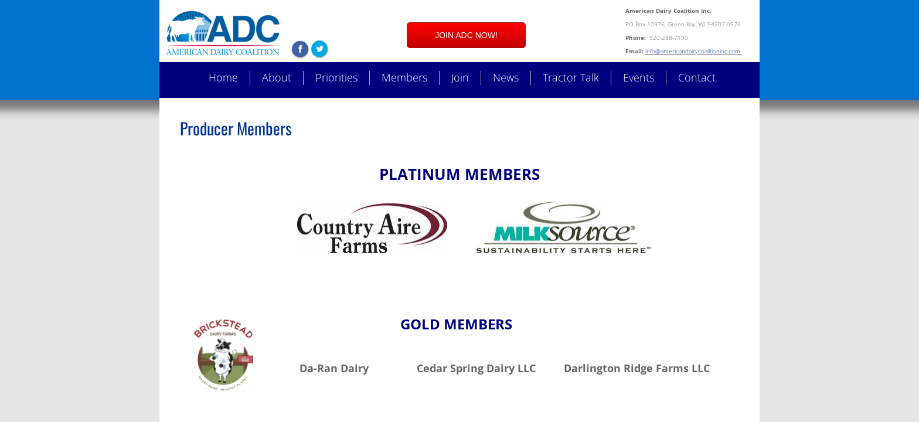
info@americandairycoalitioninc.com (693, 51)
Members (404, 77)
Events (638, 77)
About (276, 77)
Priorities (336, 77)
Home (223, 77)
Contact (697, 77)
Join (460, 77)
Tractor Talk (571, 77)
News (506, 77)
